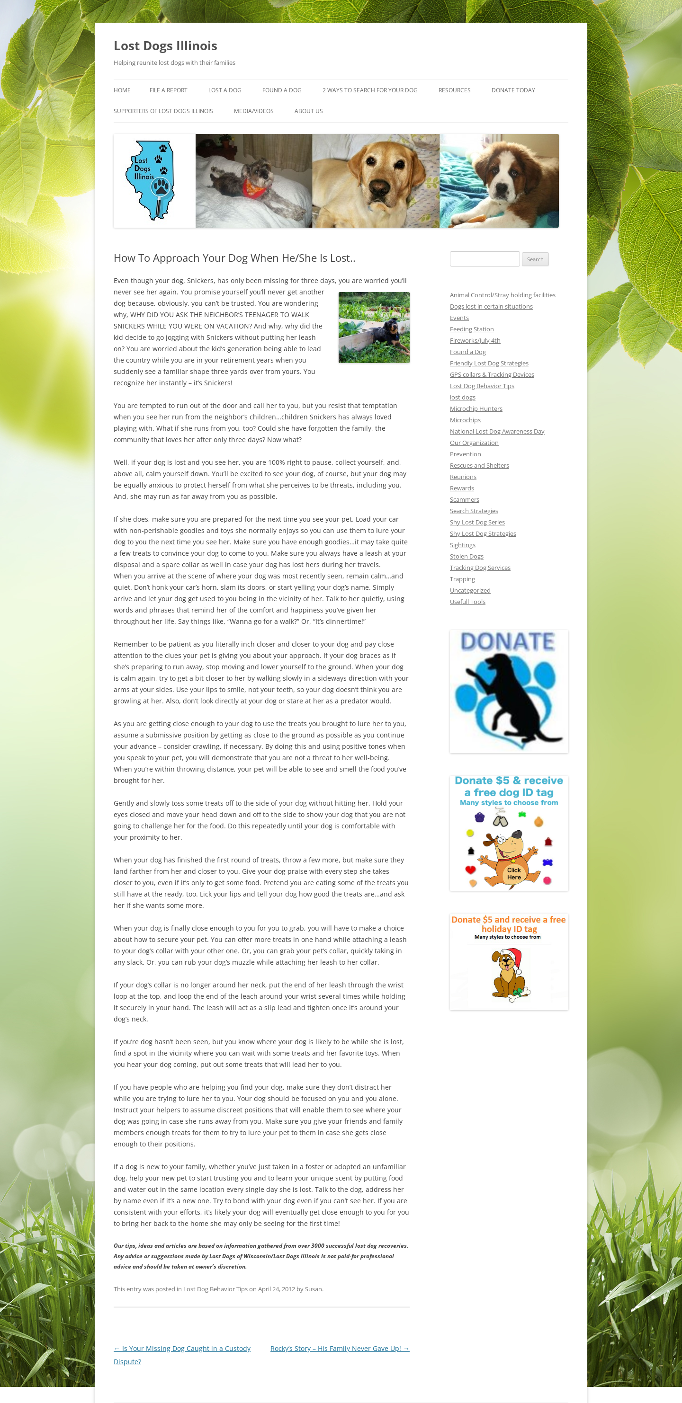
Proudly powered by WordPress (154, 1363)
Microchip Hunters (475, 407)
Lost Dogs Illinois (165, 45)
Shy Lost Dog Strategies (483, 532)
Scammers (464, 498)
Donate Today (135, 111)
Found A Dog (286, 90)
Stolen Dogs (467, 555)
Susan (312, 1231)
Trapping (462, 577)
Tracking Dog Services (481, 566)
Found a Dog (467, 350)
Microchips (464, 418)
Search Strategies (474, 509)
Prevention (464, 452)
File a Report (170, 90)
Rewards (462, 486)
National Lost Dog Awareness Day (496, 430)
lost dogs (462, 396)
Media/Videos (328, 111)
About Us (383, 111)
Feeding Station (471, 327)
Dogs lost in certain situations (490, 305)
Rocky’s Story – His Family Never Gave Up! (341, 1292)
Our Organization (473, 441)
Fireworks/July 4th (475, 339)
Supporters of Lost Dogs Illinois (232, 111)
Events (459, 316)
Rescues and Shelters (480, 464)
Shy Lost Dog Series (478, 520)
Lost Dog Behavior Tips (213, 1231)
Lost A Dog (229, 90)
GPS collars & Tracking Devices (493, 373)
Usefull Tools (467, 600)
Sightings (462, 543)
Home (122, 90)
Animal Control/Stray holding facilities (501, 293)
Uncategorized (470, 589)
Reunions (463, 475)
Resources (467, 90)
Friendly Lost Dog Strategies (489, 361)
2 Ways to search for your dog (378, 90)
